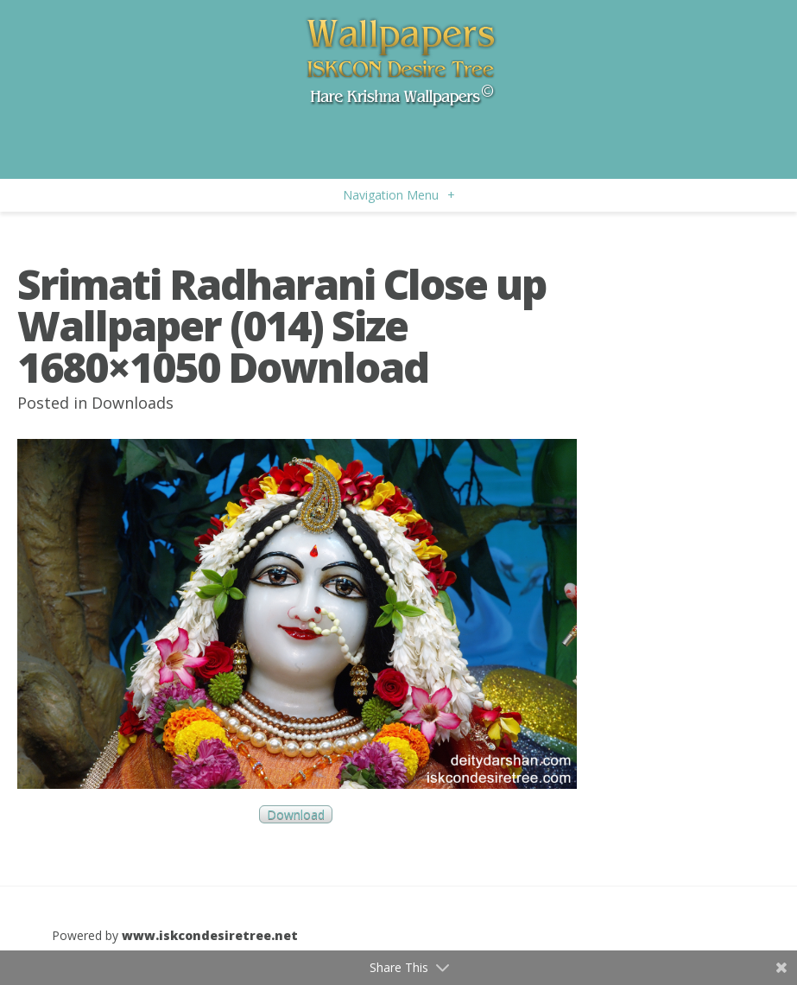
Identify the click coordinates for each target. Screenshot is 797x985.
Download (296, 814)
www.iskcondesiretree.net (210, 935)
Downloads (133, 402)
